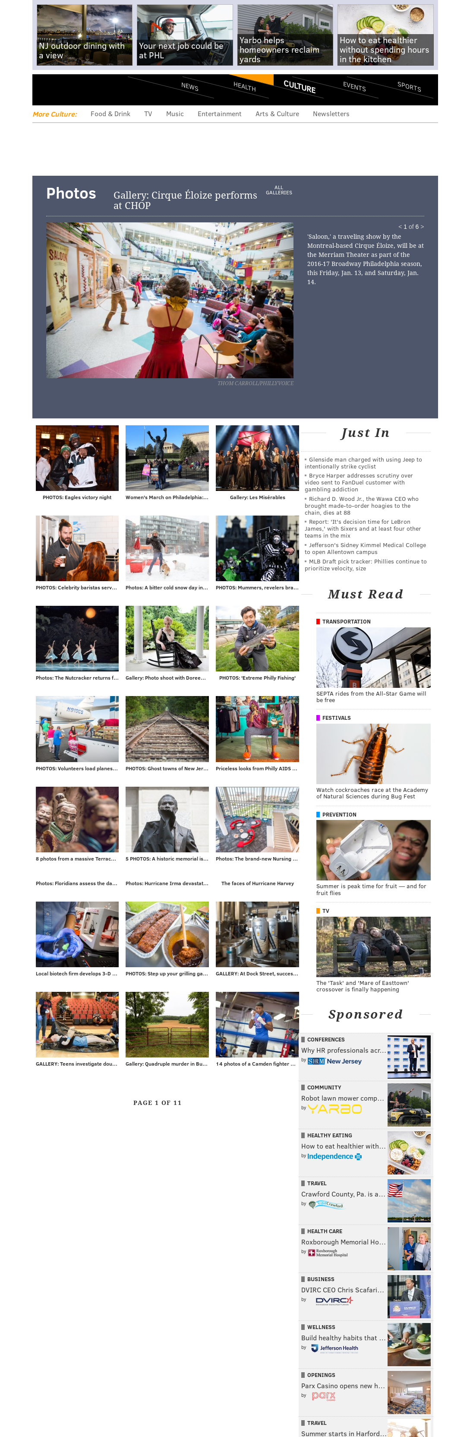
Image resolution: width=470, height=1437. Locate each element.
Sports (409, 86)
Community (324, 1087)
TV (148, 113)
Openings (321, 1375)
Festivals (336, 718)
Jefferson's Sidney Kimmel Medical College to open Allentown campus (365, 548)
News (190, 86)
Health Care (324, 1231)
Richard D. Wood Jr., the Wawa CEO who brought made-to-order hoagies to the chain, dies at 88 (362, 505)
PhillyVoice (92, 89)
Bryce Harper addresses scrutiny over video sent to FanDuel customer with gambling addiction (359, 482)
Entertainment (220, 113)
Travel (317, 1183)
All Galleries (279, 190)
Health (244, 86)
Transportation (346, 621)
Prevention (339, 814)
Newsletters (331, 113)
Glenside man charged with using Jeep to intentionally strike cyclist (363, 462)
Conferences (326, 1039)
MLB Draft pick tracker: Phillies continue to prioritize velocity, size (366, 564)
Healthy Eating (329, 1135)
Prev (83, 308)
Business (320, 1279)
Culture (299, 86)
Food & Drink (110, 113)
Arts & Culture (277, 113)
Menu (46, 89)
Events (354, 86)
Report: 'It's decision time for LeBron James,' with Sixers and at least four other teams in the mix (363, 528)
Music (175, 113)
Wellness (321, 1327)
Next (214, 308)
